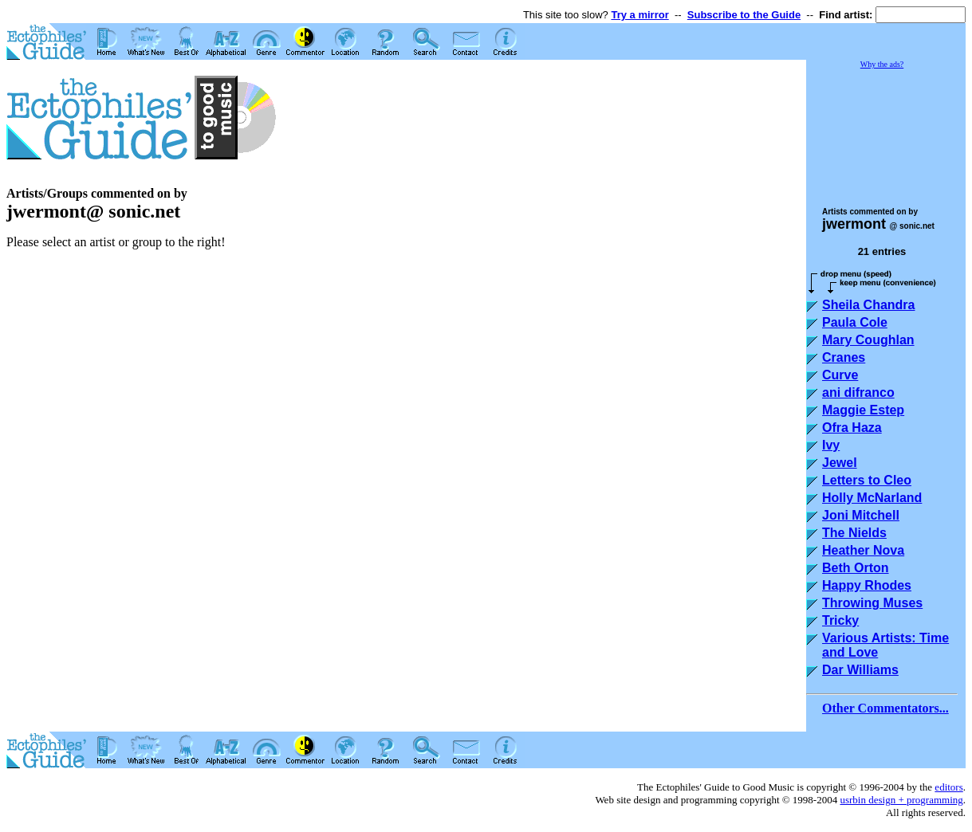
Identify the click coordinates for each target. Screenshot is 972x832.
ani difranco (858, 392)
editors (948, 787)
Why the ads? (881, 64)
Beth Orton (855, 568)
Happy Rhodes (866, 585)
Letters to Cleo (866, 480)
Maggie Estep (863, 410)
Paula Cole (854, 322)
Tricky (840, 620)
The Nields (854, 533)
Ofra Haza (852, 427)
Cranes (843, 357)
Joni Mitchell (860, 515)
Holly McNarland (872, 497)
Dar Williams (860, 670)
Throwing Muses (872, 603)
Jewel (839, 462)
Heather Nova (863, 550)
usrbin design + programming (901, 800)
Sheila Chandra (868, 305)
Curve (840, 375)
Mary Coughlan (868, 340)
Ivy (831, 445)
